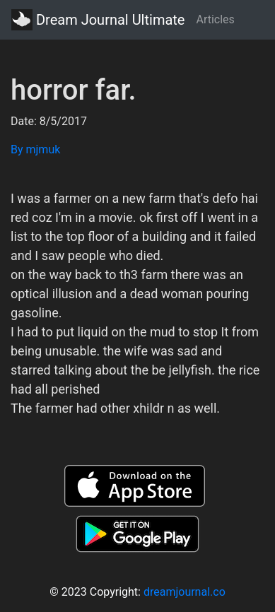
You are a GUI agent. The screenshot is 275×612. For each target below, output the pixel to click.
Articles (215, 19)
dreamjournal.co (185, 592)
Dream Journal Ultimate (98, 19)
